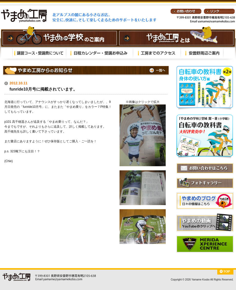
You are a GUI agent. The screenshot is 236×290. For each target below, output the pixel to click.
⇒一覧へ (156, 70)
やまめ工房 (24, 15)
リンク (219, 11)
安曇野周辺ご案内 (202, 53)
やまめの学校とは (176, 38)
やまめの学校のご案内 (60, 38)
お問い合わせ (186, 11)
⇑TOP (225, 272)
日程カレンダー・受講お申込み (99, 53)
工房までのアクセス (157, 53)
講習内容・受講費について (39, 53)
